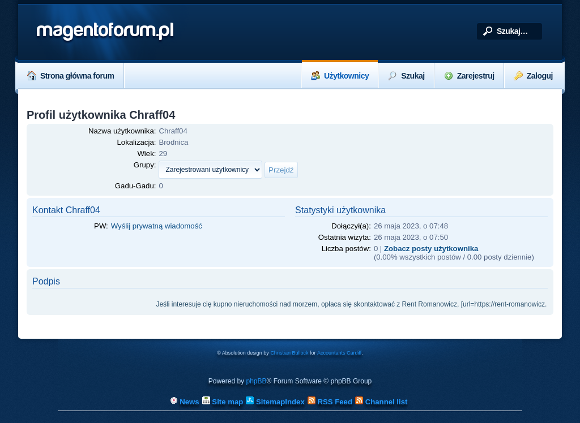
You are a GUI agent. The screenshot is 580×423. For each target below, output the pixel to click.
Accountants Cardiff (339, 353)
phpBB (256, 381)
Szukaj (406, 75)
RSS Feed (330, 402)
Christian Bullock (289, 353)
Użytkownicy (340, 75)
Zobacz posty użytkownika (431, 248)
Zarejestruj (469, 75)
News (184, 402)
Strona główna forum (70, 75)
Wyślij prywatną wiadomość (156, 226)
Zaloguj (533, 75)
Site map (223, 402)
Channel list (381, 402)
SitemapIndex (275, 402)
